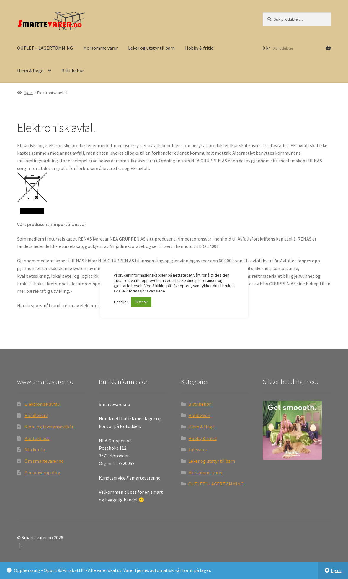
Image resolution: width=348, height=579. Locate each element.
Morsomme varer (100, 48)
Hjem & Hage (30, 70)
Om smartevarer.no (44, 461)
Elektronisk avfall (42, 404)
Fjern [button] (336, 570)
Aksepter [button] (141, 302)
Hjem (28, 92)
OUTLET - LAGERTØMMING (216, 484)
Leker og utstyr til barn (151, 48)
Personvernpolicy (42, 472)
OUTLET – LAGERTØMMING (45, 48)
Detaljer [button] (121, 302)
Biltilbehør (72, 70)
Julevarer (197, 449)
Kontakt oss (36, 438)
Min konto (34, 449)
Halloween (199, 415)
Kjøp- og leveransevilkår (48, 427)
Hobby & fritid (199, 48)
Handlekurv (36, 415)
